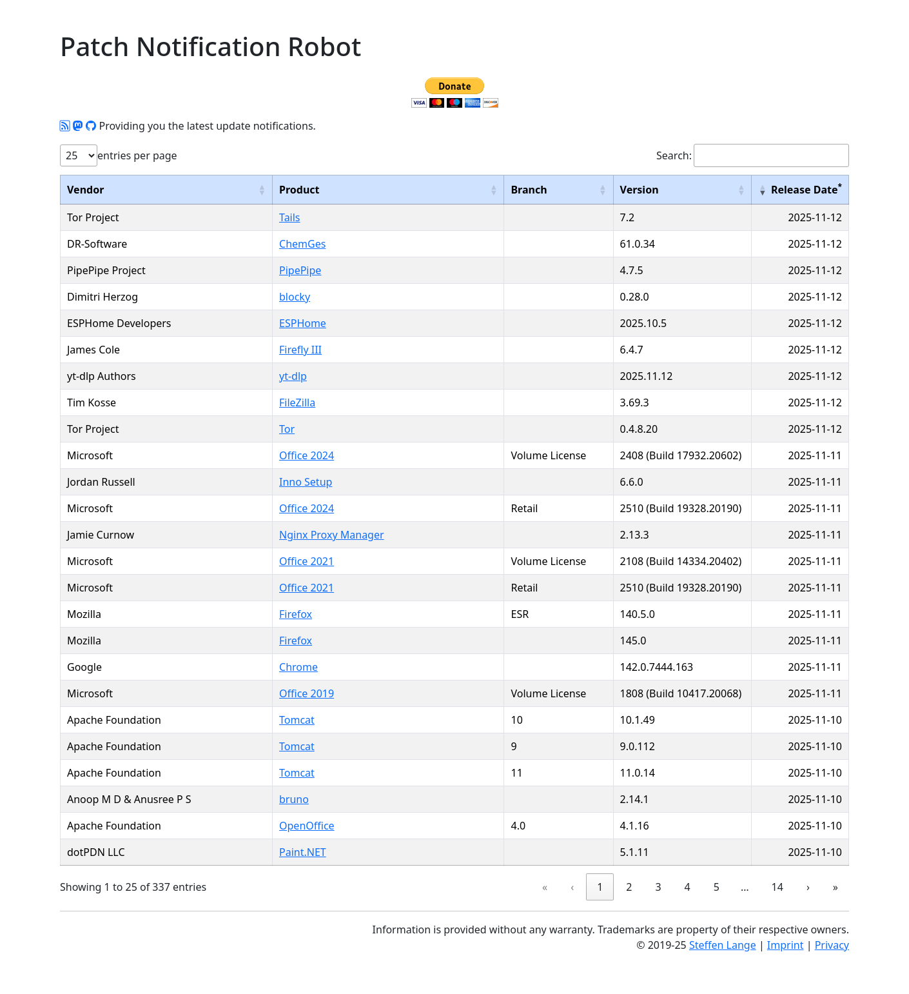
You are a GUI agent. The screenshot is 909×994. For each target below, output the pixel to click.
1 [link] (600, 887)
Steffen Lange (722, 945)
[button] (262, 189)
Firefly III (300, 350)
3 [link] (658, 887)
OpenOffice (307, 826)
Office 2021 (306, 561)
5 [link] (716, 887)
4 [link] (687, 887)
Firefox (295, 614)
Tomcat (297, 720)
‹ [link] (572, 887)
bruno (294, 799)
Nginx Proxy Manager (331, 535)
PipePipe (300, 270)
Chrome (298, 667)
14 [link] (777, 887)
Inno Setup (305, 482)
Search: (674, 155)
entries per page (137, 155)
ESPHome (302, 323)
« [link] (544, 887)
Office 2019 (306, 693)
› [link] (808, 887)
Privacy (832, 945)
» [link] (835, 887)
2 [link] (629, 887)
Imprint (785, 945)
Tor (287, 429)
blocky (294, 297)
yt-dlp (293, 376)
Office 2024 (306, 455)
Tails (289, 217)
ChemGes (302, 244)
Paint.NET (302, 852)
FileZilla (297, 402)
